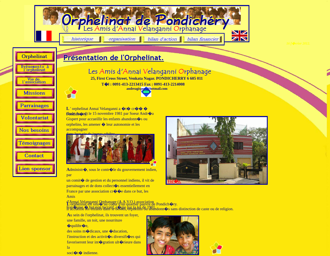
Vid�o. (174, 181)
